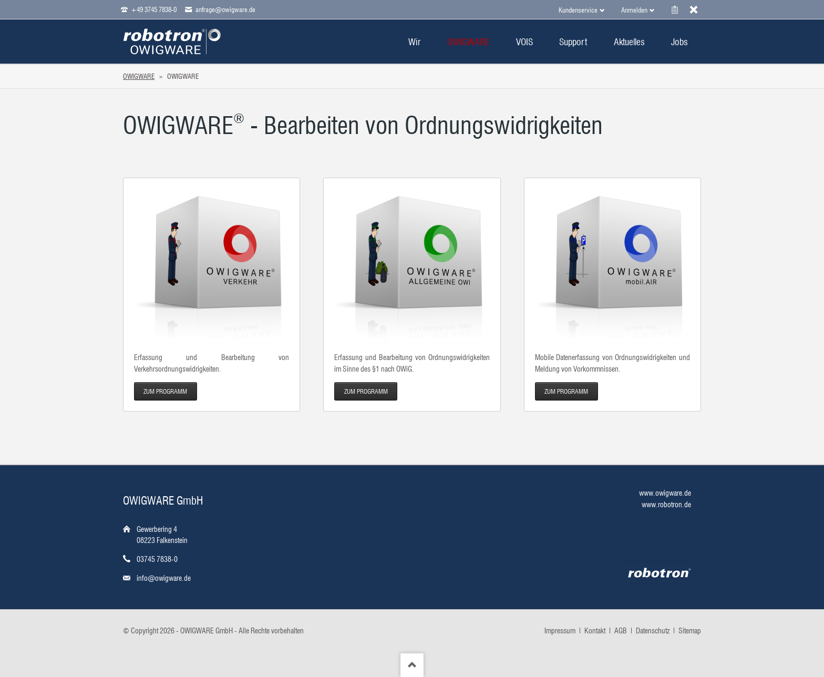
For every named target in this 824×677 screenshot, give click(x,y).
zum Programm (165, 391)
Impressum (559, 631)
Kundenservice (578, 10)
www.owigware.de (665, 493)
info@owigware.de (164, 578)
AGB (620, 631)
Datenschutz (653, 631)
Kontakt (594, 631)
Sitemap (689, 631)
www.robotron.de (666, 504)
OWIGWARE (138, 76)
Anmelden (634, 10)
